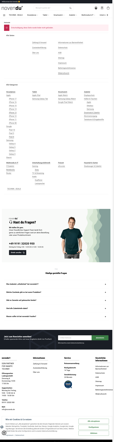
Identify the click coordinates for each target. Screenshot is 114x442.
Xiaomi (9, 157)
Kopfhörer (38, 180)
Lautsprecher (40, 183)
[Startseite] (12, 8)
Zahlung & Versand (40, 364)
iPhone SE (13, 123)
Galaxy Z (12, 151)
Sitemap (98, 381)
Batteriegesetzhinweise (104, 390)
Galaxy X (12, 154)
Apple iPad (36, 95)
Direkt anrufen (17, 253)
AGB (97, 377)
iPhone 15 (12, 106)
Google (9, 126)
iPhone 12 (12, 116)
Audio (34, 177)
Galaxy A (12, 144)
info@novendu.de (8, 409)
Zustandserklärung (40, 368)
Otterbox (90, 106)
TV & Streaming (38, 173)
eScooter (61, 166)
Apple (8, 95)
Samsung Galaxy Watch (67, 99)
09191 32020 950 (8, 402)
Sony (37, 170)
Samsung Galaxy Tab (40, 99)
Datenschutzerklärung (77, 343)
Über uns (36, 372)
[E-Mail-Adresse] (75, 337)
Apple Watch (63, 95)
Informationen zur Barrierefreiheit (102, 367)
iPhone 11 (12, 119)
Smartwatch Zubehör (92, 113)
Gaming (35, 166)
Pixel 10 (12, 130)
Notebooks (10, 170)
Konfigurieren (94, 427)
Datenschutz (19, 435)
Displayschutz (89, 95)
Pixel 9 (11, 133)
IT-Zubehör (10, 166)
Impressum (9, 435)
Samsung (9, 140)
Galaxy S (12, 147)
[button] (96, 8)
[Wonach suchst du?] (51, 8)
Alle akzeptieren (94, 421)
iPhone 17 (12, 99)
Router (8, 173)
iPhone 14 (12, 109)
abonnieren (100, 338)
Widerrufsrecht (100, 394)
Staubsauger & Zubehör (92, 166)
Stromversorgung (90, 116)
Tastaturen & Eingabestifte (94, 119)
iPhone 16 (12, 102)
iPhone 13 (12, 113)
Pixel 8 (11, 137)
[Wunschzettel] (102, 8)
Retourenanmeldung (71, 363)
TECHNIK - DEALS (14, 189)
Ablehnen (93, 433)
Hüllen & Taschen (90, 99)
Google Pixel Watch (65, 102)
